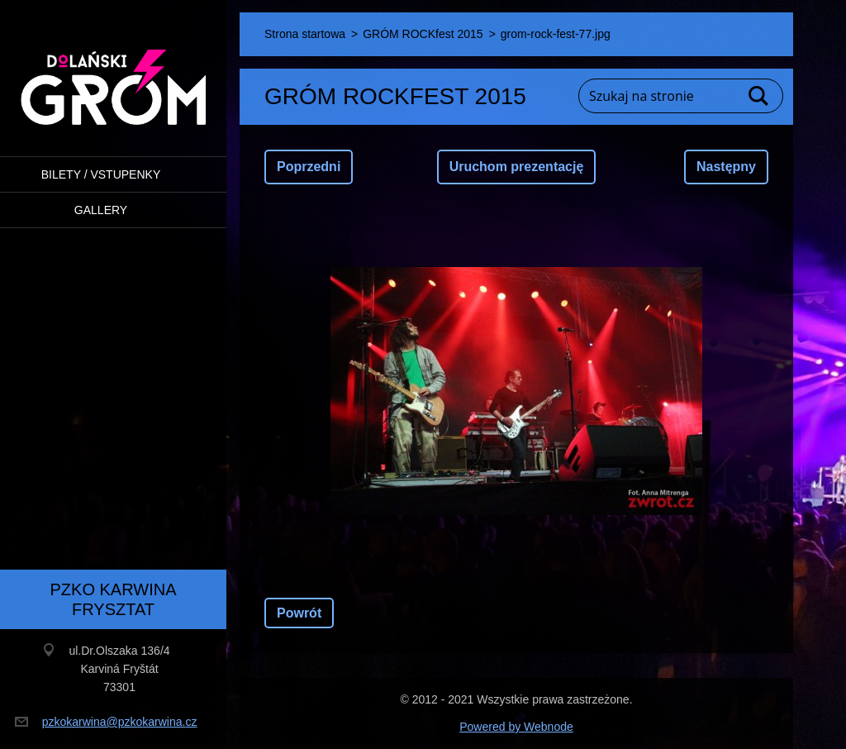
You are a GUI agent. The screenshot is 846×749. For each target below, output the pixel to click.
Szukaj (759, 95)
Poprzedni (308, 167)
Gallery (100, 210)
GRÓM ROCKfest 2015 (423, 34)
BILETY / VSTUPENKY (100, 174)
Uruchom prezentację (516, 167)
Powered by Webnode (516, 726)
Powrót (299, 613)
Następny (726, 167)
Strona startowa (304, 34)
